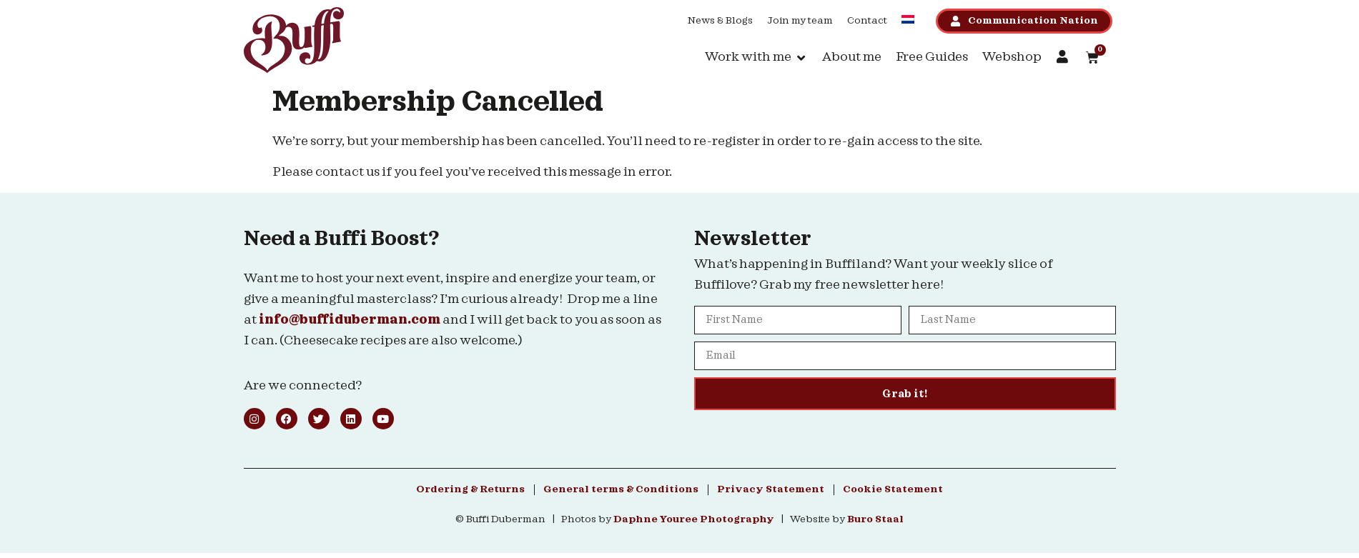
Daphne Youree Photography (693, 519)
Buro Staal (875, 519)
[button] (756, 57)
